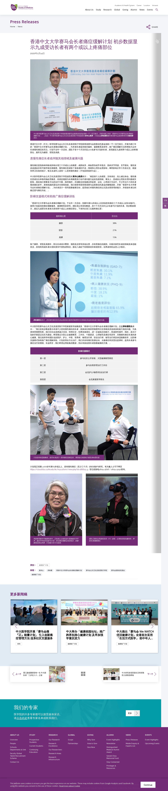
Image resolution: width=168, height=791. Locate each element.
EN (165, 200)
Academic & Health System (125, 5)
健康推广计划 (43, 565)
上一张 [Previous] (16, 626)
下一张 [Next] (152, 626)
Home (12, 27)
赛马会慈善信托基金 (118, 570)
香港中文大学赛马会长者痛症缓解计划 (69, 570)
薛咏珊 (50, 570)
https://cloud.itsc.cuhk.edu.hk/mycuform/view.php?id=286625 (58, 469)
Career (139, 5)
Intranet (155, 5)
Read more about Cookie (69, 786)
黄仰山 (41, 570)
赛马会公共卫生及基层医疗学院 (96, 570)
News (20, 27)
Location (147, 5)
